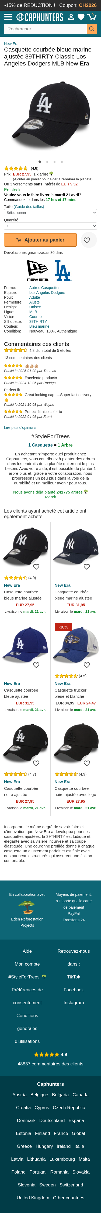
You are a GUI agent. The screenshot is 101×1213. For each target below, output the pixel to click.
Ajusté (34, 302)
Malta (84, 1159)
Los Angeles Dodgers (47, 292)
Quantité (11, 220)
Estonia (23, 1133)
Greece (24, 1146)
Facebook (74, 989)
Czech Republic (69, 1107)
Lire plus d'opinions (20, 427)
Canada (80, 1094)
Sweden (47, 1185)
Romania (59, 1172)
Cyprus (41, 1107)
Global (78, 1133)
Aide (27, 951)
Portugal (37, 1172)
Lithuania (36, 1159)
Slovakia (81, 1172)
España (76, 1120)
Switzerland (71, 1185)
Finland (42, 1133)
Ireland (64, 1146)
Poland (18, 1172)
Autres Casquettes (44, 288)
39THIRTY (38, 321)
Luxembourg (62, 1159)
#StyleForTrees (27, 977)
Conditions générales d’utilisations (27, 1028)
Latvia (17, 1159)
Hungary (44, 1146)
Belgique (39, 1094)
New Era (11, 44)
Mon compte (27, 964)
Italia (79, 1146)
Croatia (23, 1107)
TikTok (74, 977)
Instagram (74, 1002)
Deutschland (52, 1120)
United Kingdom (33, 1197)
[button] (40, 161)
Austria (19, 1094)
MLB (33, 312)
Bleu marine (39, 326)
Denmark (26, 1120)
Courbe (35, 317)
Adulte (34, 297)
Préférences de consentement (27, 996)
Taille (8, 206)
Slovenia (26, 1185)
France (61, 1133)
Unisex (35, 307)
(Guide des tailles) (29, 206)
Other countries (68, 1197)
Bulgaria (60, 1094)
